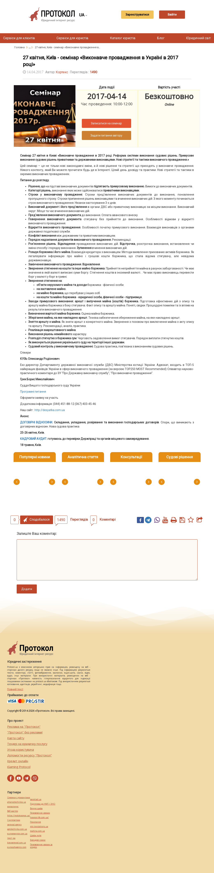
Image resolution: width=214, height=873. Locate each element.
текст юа (11, 838)
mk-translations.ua (39, 826)
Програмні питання (33, 391)
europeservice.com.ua (17, 833)
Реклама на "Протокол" (23, 727)
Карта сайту (15, 738)
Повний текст (15, 689)
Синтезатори (13, 820)
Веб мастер (12, 811)
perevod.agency (14, 824)
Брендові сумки (37, 840)
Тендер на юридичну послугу (27, 744)
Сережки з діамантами (18, 797)
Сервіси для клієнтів (19, 38)
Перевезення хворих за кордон (41, 846)
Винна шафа (36, 808)
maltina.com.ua (37, 831)
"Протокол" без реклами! (25, 732)
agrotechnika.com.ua (17, 829)
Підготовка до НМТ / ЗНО (42, 804)
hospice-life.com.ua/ (39, 817)
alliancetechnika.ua (16, 802)
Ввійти (172, 14)
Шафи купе (35, 835)
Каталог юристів (122, 38)
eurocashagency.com (16, 847)
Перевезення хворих (40, 813)
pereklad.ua (35, 799)
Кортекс (62, 72)
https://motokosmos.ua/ (18, 815)
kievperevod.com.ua (16, 842)
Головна (19, 47)
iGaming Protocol (18, 767)
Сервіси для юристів (72, 38)
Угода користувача (20, 750)
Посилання (35, 822)
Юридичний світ (198, 38)
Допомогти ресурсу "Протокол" (29, 755)
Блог (160, 38)
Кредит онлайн (17, 761)
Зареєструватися (134, 14)
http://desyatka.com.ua (50, 410)
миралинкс (13, 806)
